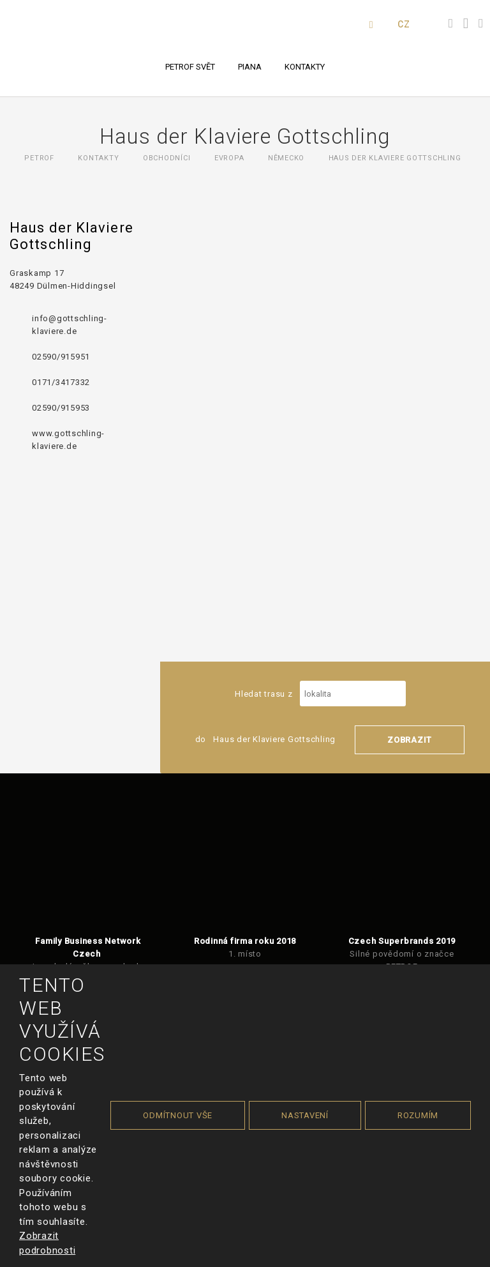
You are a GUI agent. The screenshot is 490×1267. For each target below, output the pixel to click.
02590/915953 (61, 408)
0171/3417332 (61, 382)
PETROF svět (190, 67)
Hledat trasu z (320, 694)
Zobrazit (409, 740)
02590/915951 (61, 356)
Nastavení (305, 1115)
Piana (250, 67)
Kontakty (305, 67)
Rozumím (417, 1115)
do (265, 739)
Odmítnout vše (177, 1115)
